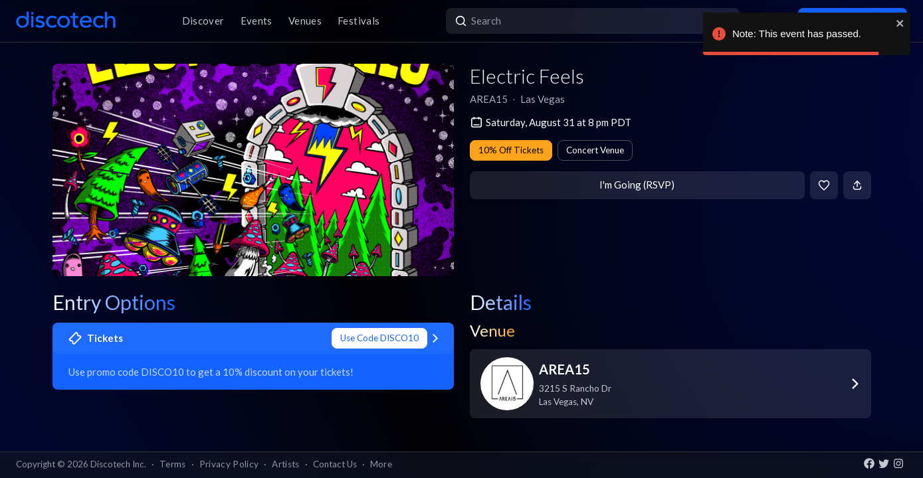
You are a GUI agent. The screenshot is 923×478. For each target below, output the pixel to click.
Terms (172, 464)
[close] (900, 23)
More (381, 464)
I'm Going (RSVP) (636, 185)
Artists (285, 464)
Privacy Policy (229, 464)
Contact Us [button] (335, 464)
